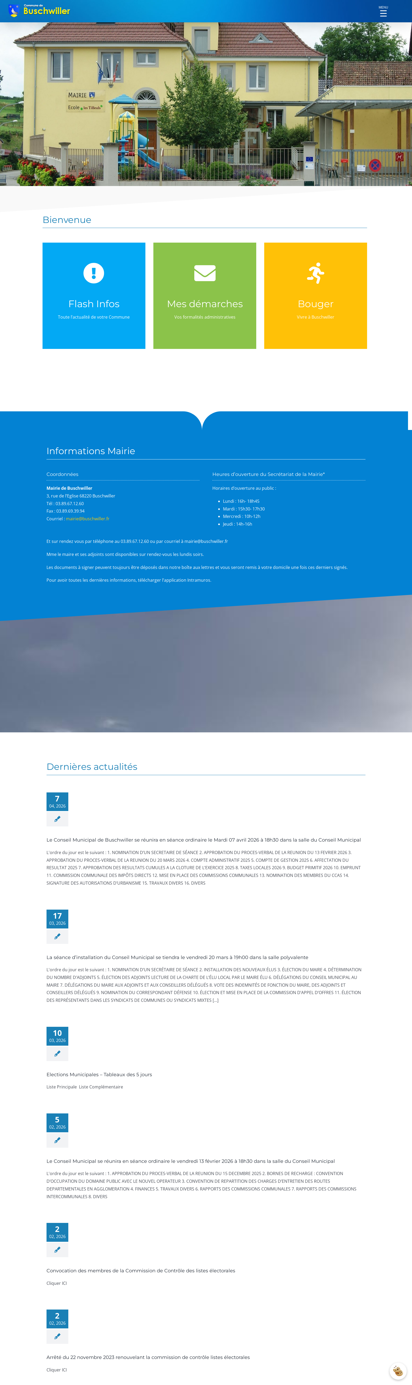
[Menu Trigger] (384, 9)
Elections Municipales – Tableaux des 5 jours (99, 1075)
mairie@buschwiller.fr (88, 519)
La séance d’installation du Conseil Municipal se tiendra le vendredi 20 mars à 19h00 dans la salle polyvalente (177, 957)
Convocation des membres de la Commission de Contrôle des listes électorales (141, 1271)
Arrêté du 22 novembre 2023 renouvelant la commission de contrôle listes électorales (148, 1357)
